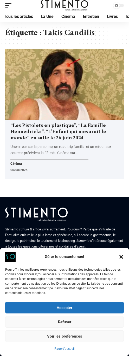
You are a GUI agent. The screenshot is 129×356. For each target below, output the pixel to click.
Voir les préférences (64, 336)
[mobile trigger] (9, 5)
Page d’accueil (64, 349)
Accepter (64, 307)
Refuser (64, 322)
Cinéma (16, 164)
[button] (121, 256)
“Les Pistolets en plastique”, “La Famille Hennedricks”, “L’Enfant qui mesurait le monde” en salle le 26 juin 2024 (58, 131)
